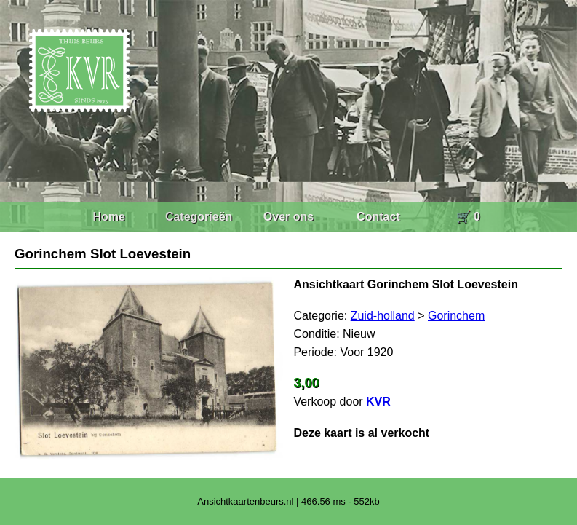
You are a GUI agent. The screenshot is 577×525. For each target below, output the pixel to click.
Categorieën (198, 216)
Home (108, 216)
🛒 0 (468, 216)
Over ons (288, 216)
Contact (378, 216)
